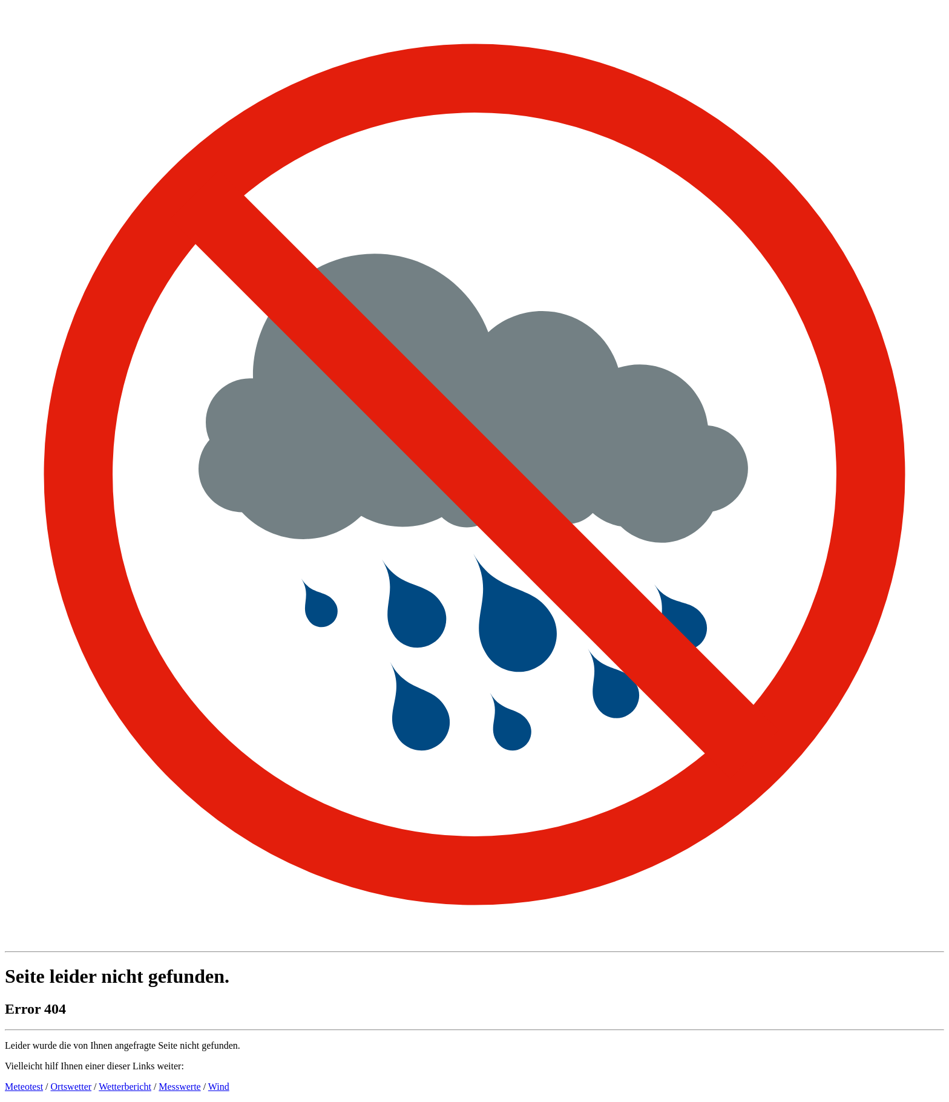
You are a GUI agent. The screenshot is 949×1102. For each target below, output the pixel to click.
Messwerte (179, 1086)
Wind (218, 1086)
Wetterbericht (125, 1086)
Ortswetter (71, 1086)
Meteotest (24, 1086)
